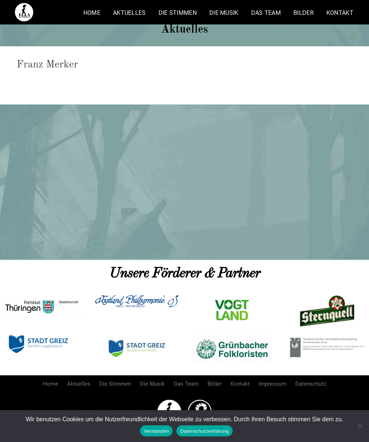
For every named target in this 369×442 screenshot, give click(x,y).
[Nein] (359, 426)
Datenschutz (310, 383)
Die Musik (224, 12)
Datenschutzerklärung (204, 431)
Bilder (303, 12)
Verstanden (156, 431)
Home (91, 12)
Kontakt (339, 12)
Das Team (266, 12)
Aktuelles (129, 12)
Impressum (272, 383)
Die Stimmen (178, 12)
